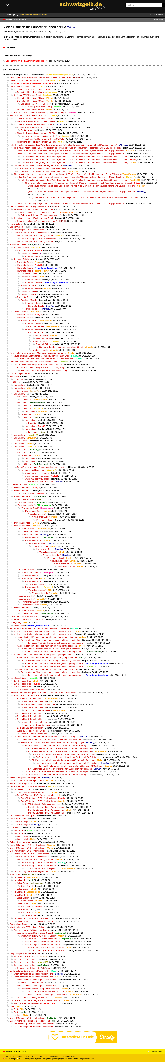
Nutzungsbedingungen (55, 1059)
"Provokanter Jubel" (18, 485)
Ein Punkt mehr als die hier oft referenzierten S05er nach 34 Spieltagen (45, 737)
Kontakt (33, 1059)
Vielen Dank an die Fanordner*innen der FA (29, 80)
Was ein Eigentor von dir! (32, 982)
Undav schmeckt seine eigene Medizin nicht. (30, 971)
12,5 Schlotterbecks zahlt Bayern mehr (38, 704)
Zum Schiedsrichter (18, 678)
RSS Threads (23, 1059)
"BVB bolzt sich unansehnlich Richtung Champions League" (40, 112)
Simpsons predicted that (20, 953)
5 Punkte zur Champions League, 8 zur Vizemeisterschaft (35, 1000)
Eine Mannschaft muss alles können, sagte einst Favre (38, 165)
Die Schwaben (16, 227)
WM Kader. (15, 376)
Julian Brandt (16, 874)
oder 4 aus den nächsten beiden (28, 1003)
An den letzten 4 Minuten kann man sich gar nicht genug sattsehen (39, 628)
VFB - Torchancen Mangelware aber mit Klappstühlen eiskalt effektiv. (40, 77)
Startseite (8, 15)
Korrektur (32, 423)
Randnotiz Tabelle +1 (34, 282)
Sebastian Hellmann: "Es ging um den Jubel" (30, 206)
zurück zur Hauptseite (15, 19)
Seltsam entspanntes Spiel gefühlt (25, 777)
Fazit (12, 1006)
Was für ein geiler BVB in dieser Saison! (27, 927)
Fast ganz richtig (28, 130)
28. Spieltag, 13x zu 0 (23, 789)
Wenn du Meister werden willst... (31, 731)
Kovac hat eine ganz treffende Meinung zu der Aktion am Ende (38, 353)
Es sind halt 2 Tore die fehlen (26, 695)
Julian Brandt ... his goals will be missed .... (33, 918)
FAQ (16, 15)
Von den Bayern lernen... (21, 373)
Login (152, 14)
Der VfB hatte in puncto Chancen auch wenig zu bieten (41, 467)
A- (4, 5)
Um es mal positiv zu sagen (33, 470)
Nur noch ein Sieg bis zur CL (22, 783)
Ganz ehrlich (15, 827)
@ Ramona (66, 32)
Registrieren (159, 14)
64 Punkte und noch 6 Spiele (23, 816)
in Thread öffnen (157, 20)
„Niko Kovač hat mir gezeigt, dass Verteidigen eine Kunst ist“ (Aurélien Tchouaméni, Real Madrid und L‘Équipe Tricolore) (63, 145)
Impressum (41, 1059)
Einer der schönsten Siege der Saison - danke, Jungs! (34, 362)
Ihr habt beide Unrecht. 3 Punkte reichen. (35, 127)
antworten (10, 48)
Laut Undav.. (15, 382)
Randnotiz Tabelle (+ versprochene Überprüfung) (61, 347)
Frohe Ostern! (16, 224)
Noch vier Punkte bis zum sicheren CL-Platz (29, 115)
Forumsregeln (88, 1059)
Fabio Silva (18, 379)
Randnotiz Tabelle (18, 244)
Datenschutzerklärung (73, 1059)
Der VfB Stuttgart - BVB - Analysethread (25, 74)
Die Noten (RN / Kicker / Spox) (23, 86)
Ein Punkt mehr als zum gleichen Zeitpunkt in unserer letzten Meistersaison (43, 692)
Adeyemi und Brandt (19, 924)
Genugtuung (15, 622)
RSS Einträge (9, 1059)
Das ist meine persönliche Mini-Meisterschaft (30, 1021)
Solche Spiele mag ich (20, 842)
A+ (7, 4)
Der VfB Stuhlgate (18, 819)
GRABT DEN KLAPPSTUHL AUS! (25, 616)
